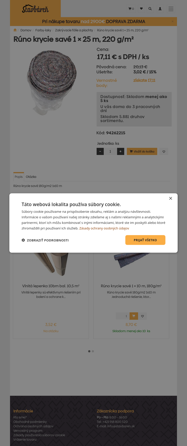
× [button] (170, 198)
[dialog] (93, 223)
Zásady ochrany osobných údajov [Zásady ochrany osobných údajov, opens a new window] (105, 228)
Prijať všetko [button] (145, 240)
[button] (45, 240)
